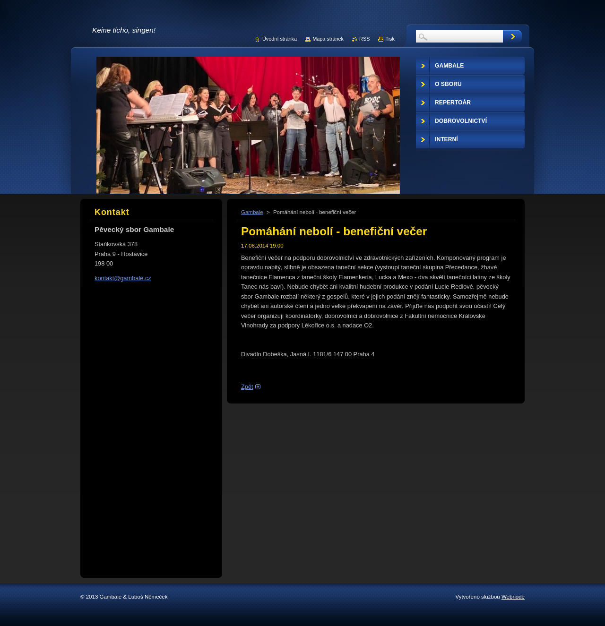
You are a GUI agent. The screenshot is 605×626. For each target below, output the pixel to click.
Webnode (513, 597)
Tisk (390, 39)
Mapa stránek (328, 39)
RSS (364, 39)
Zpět (247, 386)
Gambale (252, 212)
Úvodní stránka (279, 39)
